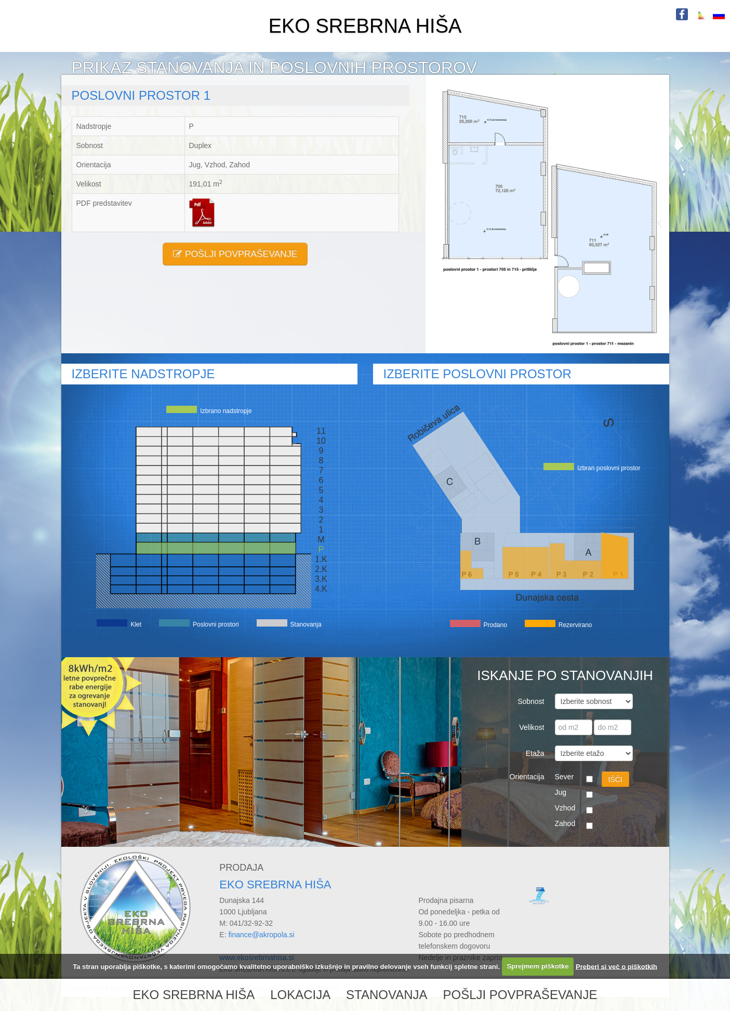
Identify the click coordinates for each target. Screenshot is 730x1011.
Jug (561, 792)
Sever (564, 777)
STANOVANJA (386, 995)
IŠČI (615, 779)
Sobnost (530, 701)
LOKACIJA (300, 995)
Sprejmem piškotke (537, 966)
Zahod (565, 823)
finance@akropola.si (261, 934)
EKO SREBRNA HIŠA (365, 26)
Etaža (535, 753)
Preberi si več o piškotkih (616, 966)
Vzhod (565, 808)
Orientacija (527, 777)
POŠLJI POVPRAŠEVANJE (235, 254)
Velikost (531, 727)
